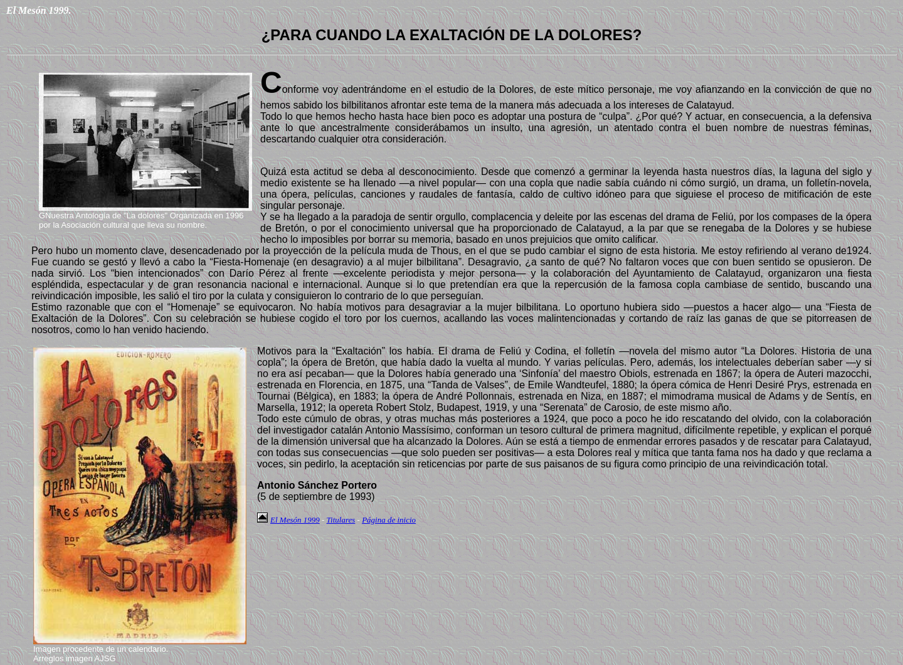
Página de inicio (389, 519)
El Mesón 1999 (295, 519)
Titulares (341, 519)
